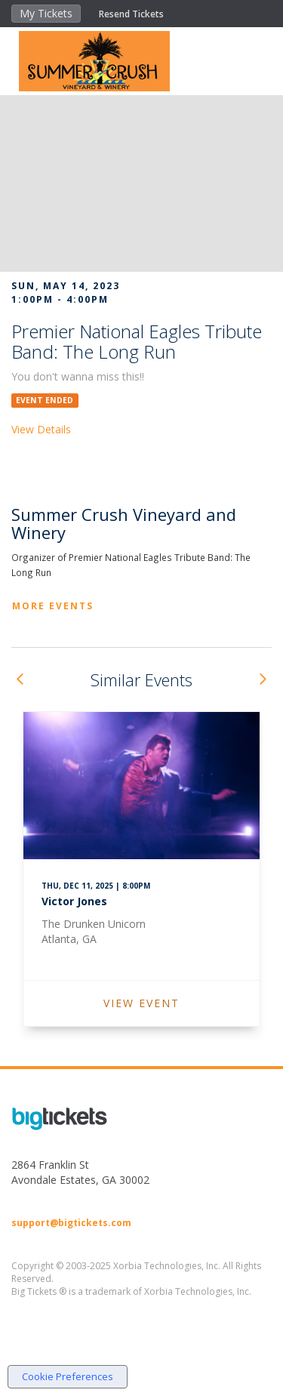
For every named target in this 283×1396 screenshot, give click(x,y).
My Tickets (46, 13)
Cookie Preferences (67, 1376)
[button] (19, 679)
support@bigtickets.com (71, 1222)
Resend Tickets (131, 14)
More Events (53, 605)
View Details (41, 429)
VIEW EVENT (141, 1003)
